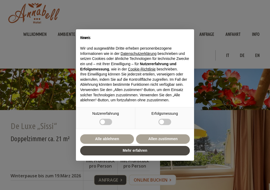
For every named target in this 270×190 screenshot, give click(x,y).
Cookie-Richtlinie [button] (142, 69)
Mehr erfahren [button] (135, 150)
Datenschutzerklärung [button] (138, 53)
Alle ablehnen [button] (107, 139)
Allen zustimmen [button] (162, 139)
